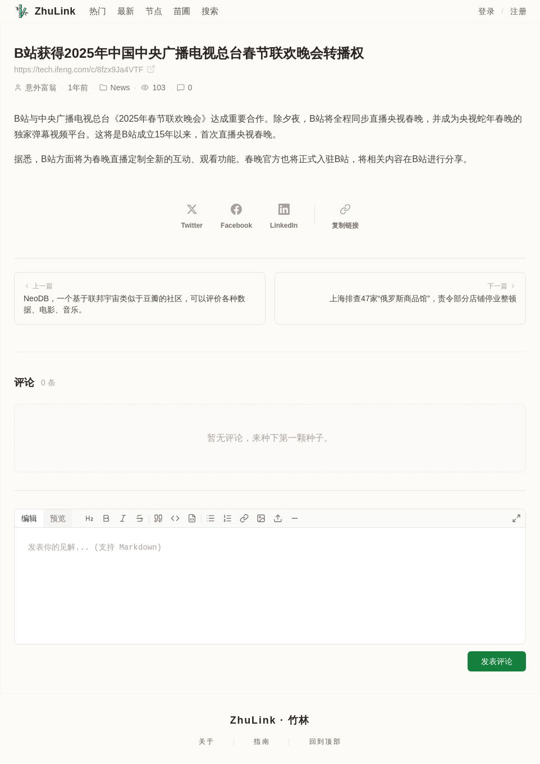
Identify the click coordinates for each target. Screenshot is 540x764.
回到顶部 (325, 741)
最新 (125, 11)
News (114, 87)
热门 (97, 11)
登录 (486, 11)
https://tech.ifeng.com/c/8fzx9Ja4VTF (84, 69)
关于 (207, 741)
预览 (58, 518)
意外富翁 (41, 87)
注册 (518, 11)
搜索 (210, 11)
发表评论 (496, 661)
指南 (262, 741)
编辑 (29, 518)
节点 (153, 11)
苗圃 (181, 11)
